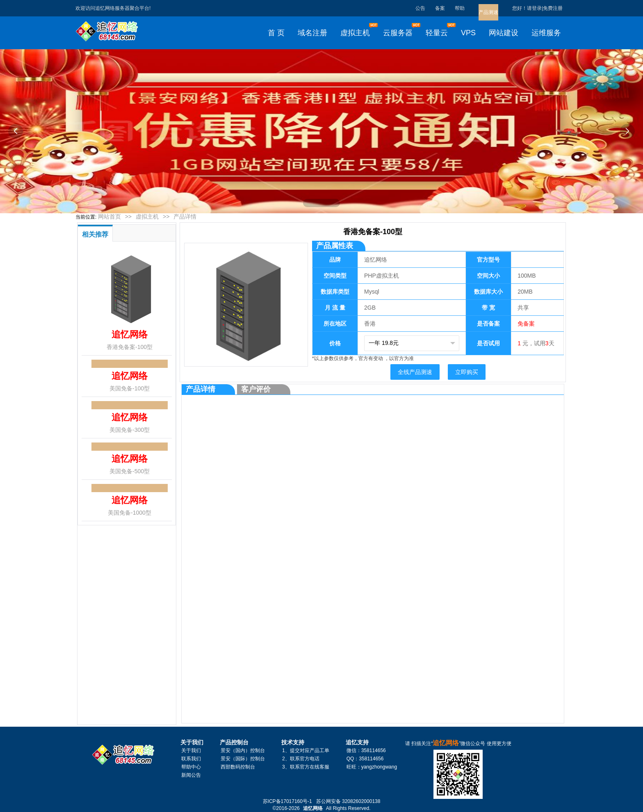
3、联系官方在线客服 (305, 767)
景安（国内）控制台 (243, 750)
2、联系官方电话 (300, 759)
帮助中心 (191, 767)
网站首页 (109, 216)
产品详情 (184, 216)
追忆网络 (313, 808)
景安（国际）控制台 (243, 759)
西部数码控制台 (238, 767)
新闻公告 (191, 775)
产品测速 (488, 12)
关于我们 (191, 750)
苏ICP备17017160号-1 (287, 801)
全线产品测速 (415, 372)
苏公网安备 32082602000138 (348, 801)
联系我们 (191, 759)
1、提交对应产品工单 (305, 750)
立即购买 (466, 372)
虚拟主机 (147, 216)
